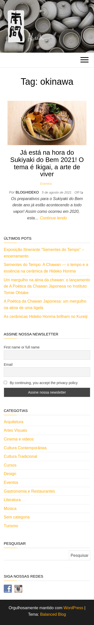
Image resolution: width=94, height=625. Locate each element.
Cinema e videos (19, 439)
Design (10, 474)
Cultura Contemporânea (25, 448)
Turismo (11, 526)
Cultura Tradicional (20, 456)
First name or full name (22, 347)
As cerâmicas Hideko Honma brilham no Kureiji (45, 316)
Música (10, 508)
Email (8, 365)
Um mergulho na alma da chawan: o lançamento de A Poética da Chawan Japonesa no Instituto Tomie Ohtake (47, 286)
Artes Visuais (15, 430)
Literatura (12, 500)
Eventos (46, 184)
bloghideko (28, 192)
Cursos (10, 465)
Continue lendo (53, 218)
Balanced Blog (53, 614)
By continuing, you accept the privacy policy (41, 383)
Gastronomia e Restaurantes (29, 491)
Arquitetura (13, 422)
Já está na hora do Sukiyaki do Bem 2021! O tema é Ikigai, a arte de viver (47, 163)
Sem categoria (17, 517)
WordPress (73, 608)
